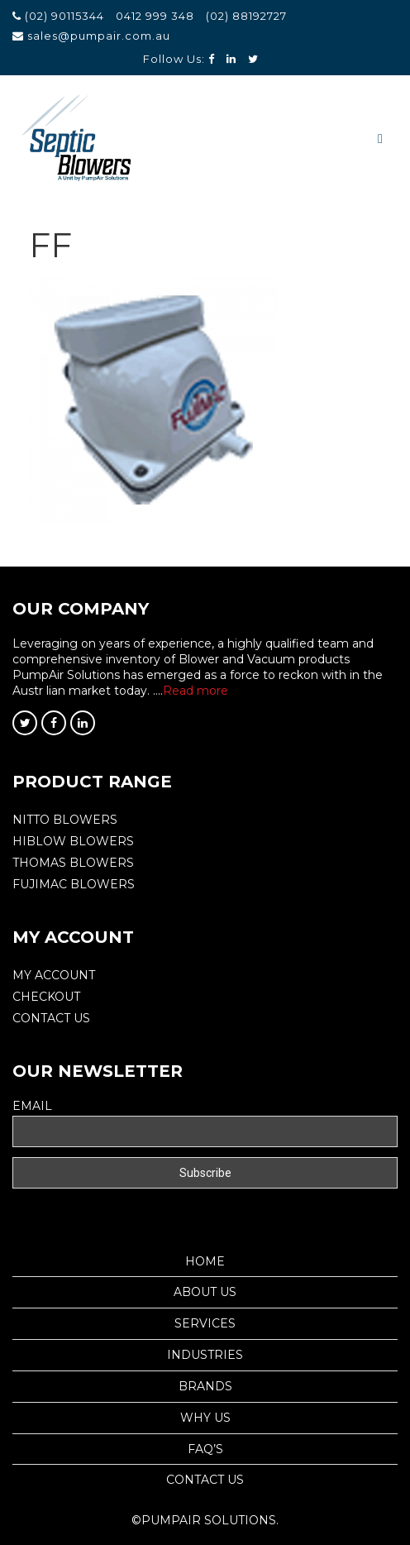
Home (205, 1261)
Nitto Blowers (64, 819)
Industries (205, 1354)
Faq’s (205, 1449)
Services (205, 1323)
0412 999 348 (155, 15)
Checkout (46, 996)
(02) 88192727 (246, 15)
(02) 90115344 (66, 15)
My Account (53, 975)
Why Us (205, 1417)
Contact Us (51, 1018)
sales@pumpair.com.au (98, 35)
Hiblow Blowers (73, 841)
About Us (205, 1291)
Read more (195, 690)
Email (32, 1105)
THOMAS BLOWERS (73, 862)
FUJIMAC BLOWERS (73, 884)
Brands (205, 1386)
